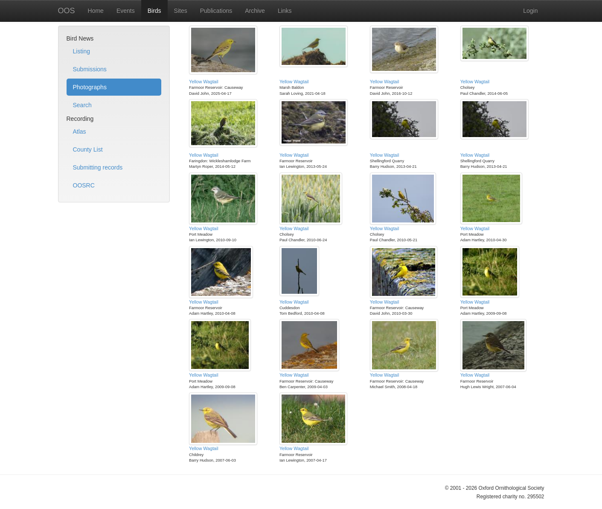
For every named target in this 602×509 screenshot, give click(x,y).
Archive (255, 10)
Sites (180, 10)
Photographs (90, 87)
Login (530, 10)
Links (285, 10)
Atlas (79, 131)
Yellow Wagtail (203, 81)
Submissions (90, 69)
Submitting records (98, 167)
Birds (154, 10)
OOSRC (84, 185)
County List (88, 149)
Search (82, 105)
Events (125, 10)
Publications (216, 10)
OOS (66, 10)
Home (96, 10)
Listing (81, 51)
